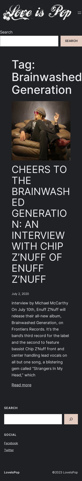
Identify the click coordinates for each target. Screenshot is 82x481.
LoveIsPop (12, 472)
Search (6, 32)
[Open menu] (79, 12)
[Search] (71, 419)
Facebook (11, 443)
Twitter (9, 450)
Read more (21, 385)
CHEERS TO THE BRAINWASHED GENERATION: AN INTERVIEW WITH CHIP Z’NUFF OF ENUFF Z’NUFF (41, 224)
